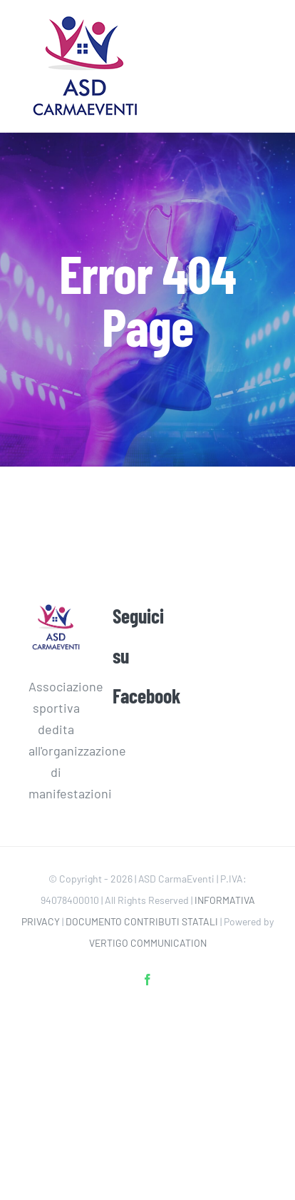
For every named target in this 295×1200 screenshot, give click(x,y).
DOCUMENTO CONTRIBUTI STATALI (142, 921)
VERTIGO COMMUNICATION (148, 943)
